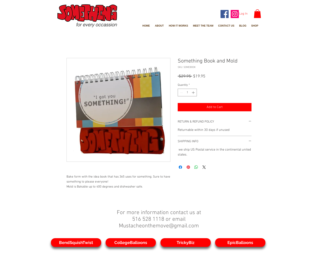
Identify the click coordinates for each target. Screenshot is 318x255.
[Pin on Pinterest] (188, 167)
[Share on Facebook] (180, 167)
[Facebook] (225, 14)
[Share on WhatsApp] (196, 167)
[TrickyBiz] (185, 242)
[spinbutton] (187, 92)
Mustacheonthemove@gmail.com (159, 226)
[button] (257, 13)
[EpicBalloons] (240, 242)
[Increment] (193, 92)
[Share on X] (204, 167)
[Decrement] (181, 92)
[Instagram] (235, 14)
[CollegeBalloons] (131, 242)
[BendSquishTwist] (76, 242)
